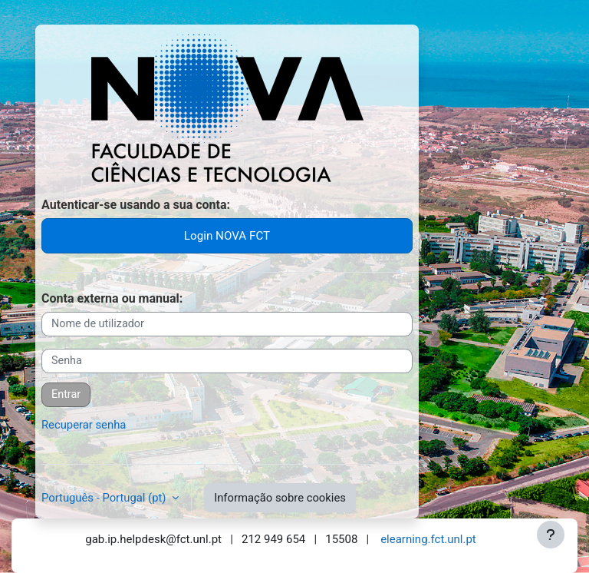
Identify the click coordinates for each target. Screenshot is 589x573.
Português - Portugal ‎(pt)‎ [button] (105, 498)
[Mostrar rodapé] (550, 534)
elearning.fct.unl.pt (428, 539)
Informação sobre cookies (280, 498)
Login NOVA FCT (227, 236)
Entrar (66, 394)
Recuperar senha (83, 425)
